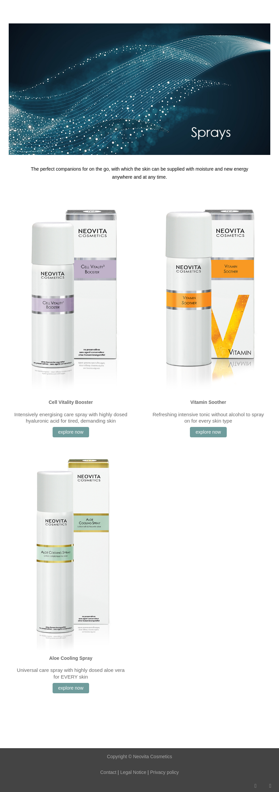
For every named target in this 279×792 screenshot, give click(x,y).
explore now (71, 432)
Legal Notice (132, 772)
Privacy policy (164, 772)
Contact (108, 772)
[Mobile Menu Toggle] (10, 8)
